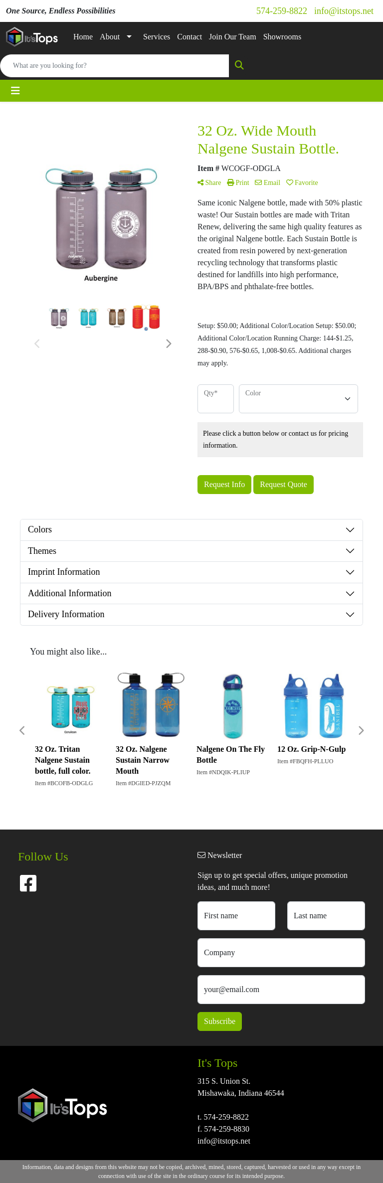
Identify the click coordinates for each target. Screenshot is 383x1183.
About (110, 36)
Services (156, 36)
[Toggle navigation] (15, 91)
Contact (189, 36)
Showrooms (282, 36)
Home (83, 36)
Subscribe (219, 1021)
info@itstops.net (344, 11)
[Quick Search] (114, 65)
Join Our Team (232, 36)
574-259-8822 (281, 11)
